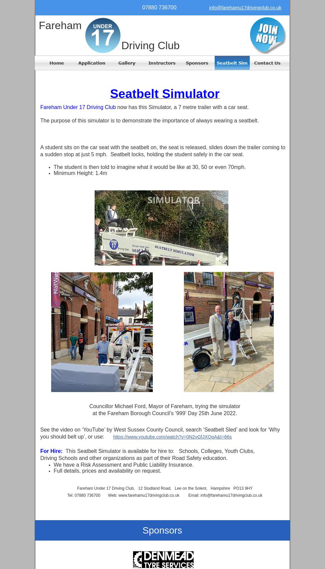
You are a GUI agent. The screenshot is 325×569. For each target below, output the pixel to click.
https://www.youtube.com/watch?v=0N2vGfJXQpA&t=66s (172, 437)
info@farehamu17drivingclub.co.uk (245, 7)
